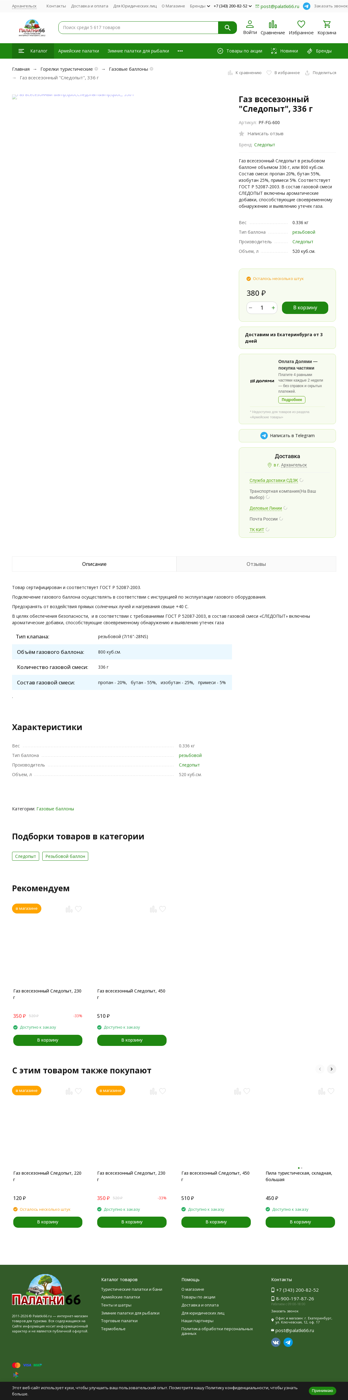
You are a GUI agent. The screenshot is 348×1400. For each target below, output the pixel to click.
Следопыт (264, 145)
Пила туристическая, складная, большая (299, 1176)
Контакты (56, 6)
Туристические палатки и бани (131, 1289)
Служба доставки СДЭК (274, 480)
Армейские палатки (78, 51)
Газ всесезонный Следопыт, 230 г (47, 994)
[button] (320, 1069)
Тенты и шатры (116, 1305)
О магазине (192, 1289)
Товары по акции (198, 1297)
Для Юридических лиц (135, 6)
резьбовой (303, 232)
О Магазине (173, 6)
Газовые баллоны (128, 69)
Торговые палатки (119, 1320)
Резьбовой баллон (65, 856)
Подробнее (292, 400)
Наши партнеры (197, 1320)
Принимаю (322, 1390)
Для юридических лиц (202, 1313)
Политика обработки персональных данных (217, 1331)
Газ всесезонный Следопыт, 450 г (131, 994)
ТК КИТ (257, 529)
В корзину (305, 307)
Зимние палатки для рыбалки (138, 51)
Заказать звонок (331, 6)
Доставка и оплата (89, 6)
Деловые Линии (266, 508)
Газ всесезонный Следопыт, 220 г (47, 1176)
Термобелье (113, 1328)
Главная (21, 69)
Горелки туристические (66, 69)
